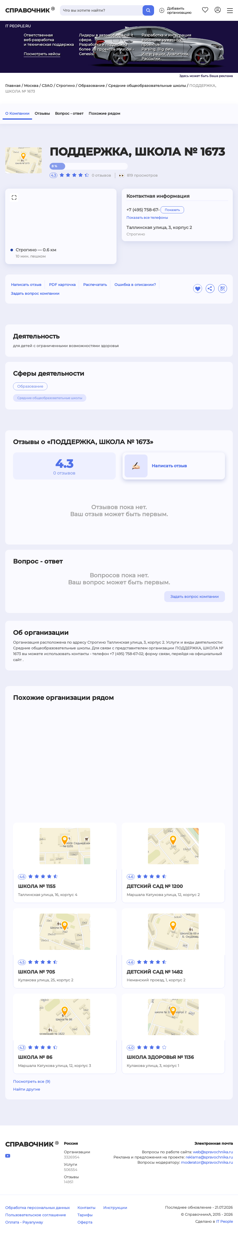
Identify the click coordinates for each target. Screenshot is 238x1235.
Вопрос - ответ (69, 113)
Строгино (65, 85)
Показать (172, 210)
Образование (91, 85)
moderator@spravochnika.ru (207, 1162)
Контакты (86, 1207)
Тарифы (85, 1215)
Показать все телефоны (147, 217)
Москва (31, 85)
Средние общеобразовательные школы (147, 85)
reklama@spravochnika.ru (209, 1157)
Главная (13, 85)
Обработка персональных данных (37, 1207)
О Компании (17, 113)
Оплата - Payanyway (24, 1222)
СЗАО (47, 85)
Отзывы (42, 113)
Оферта (84, 1222)
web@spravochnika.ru (213, 1152)
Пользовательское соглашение (35, 1215)
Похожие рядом (104, 113)
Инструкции (115, 1207)
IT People (224, 1221)
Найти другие (26, 1089)
